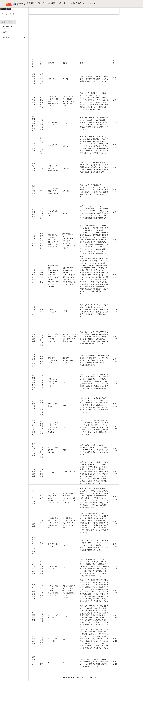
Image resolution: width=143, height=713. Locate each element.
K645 (25, 328)
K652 (25, 141)
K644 (25, 359)
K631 (25, 653)
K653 (25, 122)
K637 (25, 518)
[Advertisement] (59, 29)
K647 (25, 274)
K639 (25, 466)
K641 (25, 423)
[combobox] (80, 677)
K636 (25, 537)
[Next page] (111, 678)
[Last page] (116, 678)
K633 (25, 610)
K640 (25, 443)
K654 (25, 99)
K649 (25, 207)
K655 (25, 74)
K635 (25, 564)
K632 (25, 635)
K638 (25, 486)
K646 (25, 297)
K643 (25, 380)
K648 (25, 238)
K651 (25, 165)
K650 (25, 187)
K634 (25, 589)
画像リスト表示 (12, 52)
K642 (25, 400)
